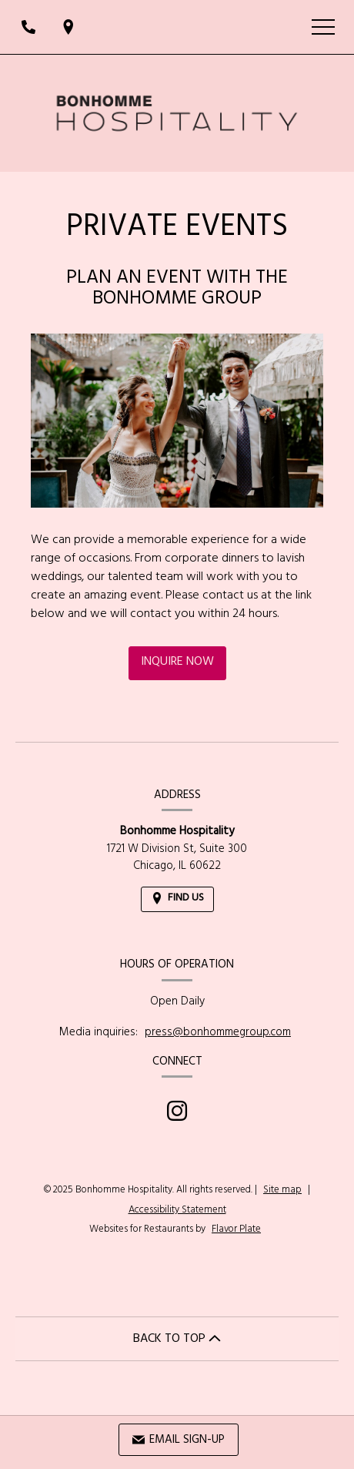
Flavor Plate (236, 1229)
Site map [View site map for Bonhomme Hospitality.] (282, 1190)
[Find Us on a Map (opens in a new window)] (70, 27)
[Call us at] (30, 27)
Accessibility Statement (177, 1210)
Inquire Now (177, 662)
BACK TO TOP (177, 1339)
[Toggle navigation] (323, 27)
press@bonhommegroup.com (218, 1032)
